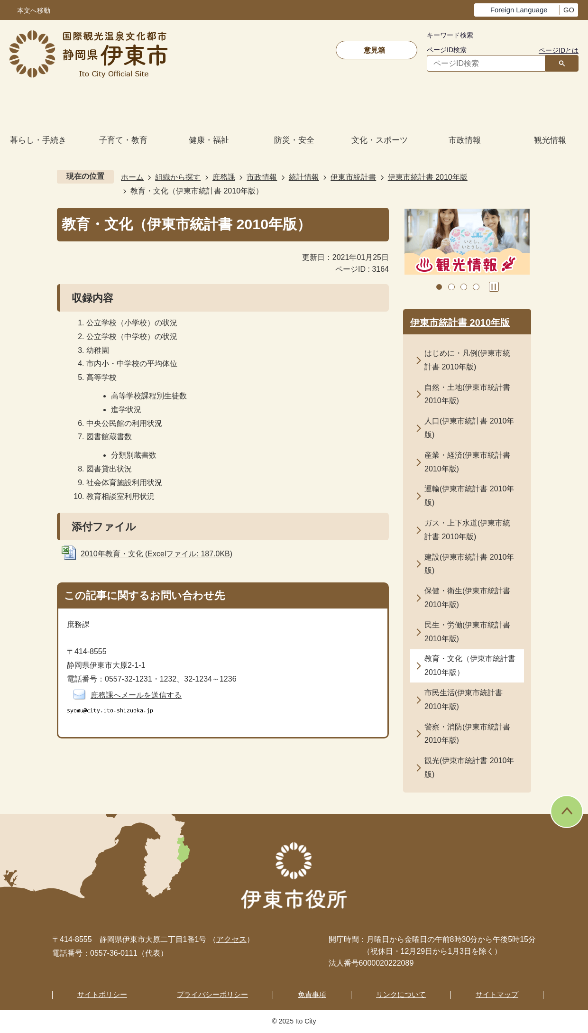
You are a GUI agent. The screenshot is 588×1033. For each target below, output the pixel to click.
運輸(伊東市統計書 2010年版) (469, 496)
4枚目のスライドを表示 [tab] (476, 287)
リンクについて (401, 994)
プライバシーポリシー (212, 994)
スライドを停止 (494, 287)
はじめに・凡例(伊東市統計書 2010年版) (467, 360)
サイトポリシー (102, 994)
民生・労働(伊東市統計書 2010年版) (467, 632)
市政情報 (262, 177)
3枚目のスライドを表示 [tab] (463, 287)
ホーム (132, 177)
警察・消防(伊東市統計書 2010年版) (467, 734)
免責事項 (312, 994)
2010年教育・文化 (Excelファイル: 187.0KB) (156, 554)
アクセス (231, 939)
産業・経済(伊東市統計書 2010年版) (467, 462)
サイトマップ (497, 994)
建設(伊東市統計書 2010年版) (469, 564)
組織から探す (178, 177)
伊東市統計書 (353, 177)
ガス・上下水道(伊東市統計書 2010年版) (467, 530)
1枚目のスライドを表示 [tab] (439, 287)
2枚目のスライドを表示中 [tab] (451, 287)
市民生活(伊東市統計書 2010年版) (463, 699)
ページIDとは (559, 50)
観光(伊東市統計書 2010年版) (469, 767)
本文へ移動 (33, 10)
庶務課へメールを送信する (136, 695)
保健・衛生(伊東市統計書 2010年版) (467, 598)
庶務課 (223, 177)
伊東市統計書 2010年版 (428, 177)
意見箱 (374, 50)
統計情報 (304, 177)
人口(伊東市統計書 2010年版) (469, 428)
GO (568, 10)
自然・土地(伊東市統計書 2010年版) (467, 394)
